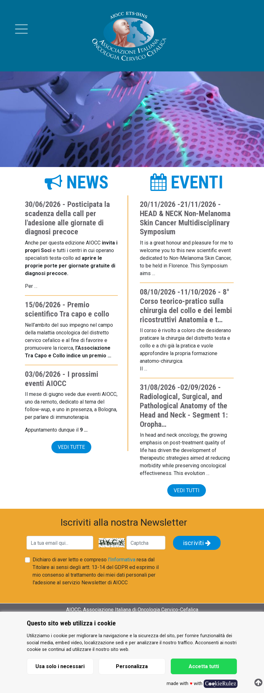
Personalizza (132, 666)
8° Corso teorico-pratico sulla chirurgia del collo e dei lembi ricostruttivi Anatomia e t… (186, 306)
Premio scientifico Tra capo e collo (67, 309)
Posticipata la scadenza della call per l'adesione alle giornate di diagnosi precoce (67, 218)
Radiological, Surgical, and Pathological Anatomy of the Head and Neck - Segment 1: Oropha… (184, 410)
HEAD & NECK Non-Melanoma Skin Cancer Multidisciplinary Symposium (185, 223)
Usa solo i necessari (60, 666)
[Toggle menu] (21, 29)
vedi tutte (71, 447)
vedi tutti (187, 490)
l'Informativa (121, 560)
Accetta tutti (204, 666)
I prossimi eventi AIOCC (61, 379)
